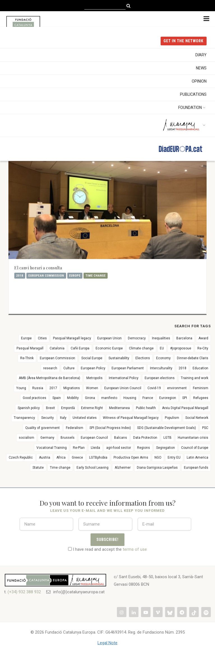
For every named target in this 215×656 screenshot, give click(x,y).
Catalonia (57, 348)
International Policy (123, 378)
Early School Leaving (92, 468)
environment (177, 388)
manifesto (109, 398)
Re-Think (27, 358)
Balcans (120, 438)
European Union (109, 338)
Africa (61, 457)
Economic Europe (109, 348)
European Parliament (128, 368)
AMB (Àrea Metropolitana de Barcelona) (49, 378)
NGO (157, 457)
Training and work (194, 378)
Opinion (199, 81)
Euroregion (167, 398)
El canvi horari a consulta (38, 267)
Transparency (24, 418)
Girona (90, 398)
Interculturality (161, 368)
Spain (56, 398)
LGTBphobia (98, 457)
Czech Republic (21, 457)
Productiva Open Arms (131, 457)
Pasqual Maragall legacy (72, 338)
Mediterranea (119, 408)
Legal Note (107, 642)
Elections (142, 358)
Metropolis (94, 378)
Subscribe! (107, 539)
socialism (26, 438)
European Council (94, 438)
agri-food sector (118, 448)
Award (203, 338)
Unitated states (85, 418)
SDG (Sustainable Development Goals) (166, 428)
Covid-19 (154, 388)
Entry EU (174, 457)
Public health (146, 408)
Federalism (74, 428)
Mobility (73, 398)
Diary (201, 55)
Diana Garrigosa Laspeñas (157, 468)
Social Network (196, 418)
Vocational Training (51, 448)
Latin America (197, 457)
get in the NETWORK (184, 41)
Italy (63, 418)
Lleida (95, 448)
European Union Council (122, 388)
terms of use (135, 549)
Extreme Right (92, 408)
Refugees (200, 398)
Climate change (141, 348)
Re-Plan (79, 448)
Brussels (68, 438)
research (50, 368)
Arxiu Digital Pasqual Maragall (185, 408)
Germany (47, 438)
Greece (77, 457)
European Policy (93, 368)
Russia (37, 388)
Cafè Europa (80, 348)
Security (47, 418)
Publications (193, 94)
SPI (184, 398)
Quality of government (42, 428)
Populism (172, 418)
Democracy (137, 338)
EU (162, 348)
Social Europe (91, 358)
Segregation (165, 448)
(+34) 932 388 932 (24, 591)
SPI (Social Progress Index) (110, 428)
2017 (53, 388)
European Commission (46, 275)
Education (200, 368)
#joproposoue (180, 348)
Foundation (192, 107)
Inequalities (161, 338)
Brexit (50, 408)
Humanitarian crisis (193, 438)
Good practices (34, 398)
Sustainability (118, 358)
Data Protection (145, 438)
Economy (163, 358)
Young (21, 388)
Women (92, 388)
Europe (75, 275)
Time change (95, 275)
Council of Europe (194, 448)
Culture (69, 368)
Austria (44, 457)
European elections (160, 378)
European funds (196, 468)
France (147, 398)
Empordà (68, 408)
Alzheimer (123, 468)
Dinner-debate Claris (192, 358)
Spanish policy (29, 408)
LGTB (167, 438)
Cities (42, 338)
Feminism (200, 388)
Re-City (202, 348)
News (201, 68)
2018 (19, 275)
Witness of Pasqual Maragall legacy (131, 418)
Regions (143, 448)
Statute (38, 468)
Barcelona (184, 338)
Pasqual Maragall (30, 348)
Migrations (71, 388)
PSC (205, 428)
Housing (129, 398)
